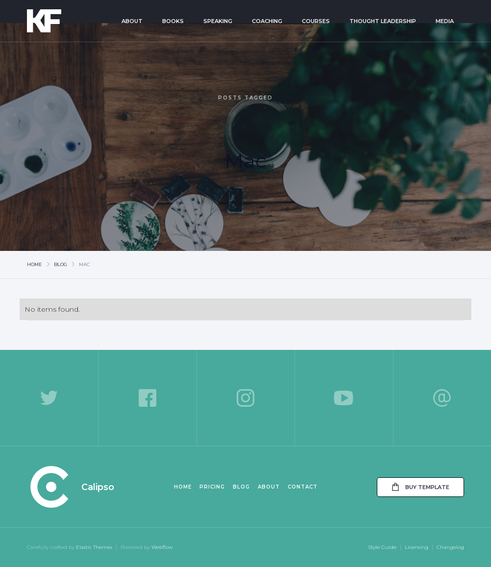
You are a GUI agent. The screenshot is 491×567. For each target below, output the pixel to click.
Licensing (416, 547)
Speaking (217, 21)
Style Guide (382, 547)
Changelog (450, 547)
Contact (303, 487)
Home (34, 264)
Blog (60, 264)
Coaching (267, 21)
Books (173, 21)
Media (445, 21)
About (132, 21)
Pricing (212, 487)
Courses (316, 21)
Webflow (162, 547)
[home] (58, 21)
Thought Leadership (382, 21)
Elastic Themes (94, 547)
